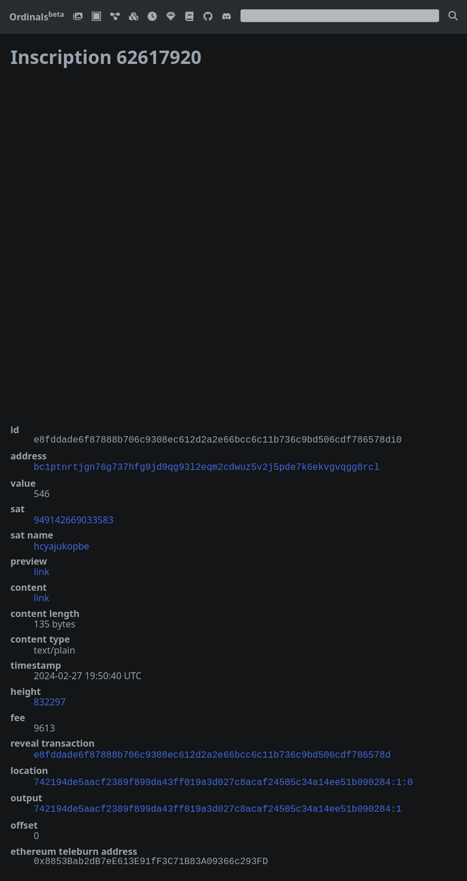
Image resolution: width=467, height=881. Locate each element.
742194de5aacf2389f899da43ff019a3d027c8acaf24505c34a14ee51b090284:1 (218, 804)
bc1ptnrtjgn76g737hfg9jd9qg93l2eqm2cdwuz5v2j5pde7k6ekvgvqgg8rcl (206, 466)
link (41, 570)
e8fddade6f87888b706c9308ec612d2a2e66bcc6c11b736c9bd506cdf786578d (212, 753)
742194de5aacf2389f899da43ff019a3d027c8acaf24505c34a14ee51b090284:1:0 (223, 779)
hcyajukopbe (61, 544)
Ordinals (36, 17)
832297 (50, 700)
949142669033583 (73, 518)
